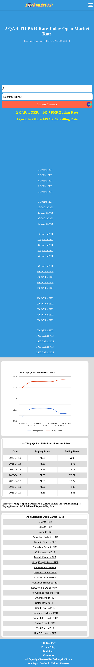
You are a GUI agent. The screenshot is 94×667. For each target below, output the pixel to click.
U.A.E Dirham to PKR (45, 633)
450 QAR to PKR (45, 288)
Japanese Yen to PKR (45, 572)
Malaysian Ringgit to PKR (45, 582)
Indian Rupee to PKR (45, 567)
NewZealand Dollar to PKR (45, 588)
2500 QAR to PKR (45, 352)
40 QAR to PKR (45, 250)
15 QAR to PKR (45, 207)
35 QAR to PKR (45, 218)
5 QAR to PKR (45, 202)
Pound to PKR (45, 532)
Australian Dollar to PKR (45, 537)
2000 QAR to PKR (45, 347)
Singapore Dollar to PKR (45, 613)
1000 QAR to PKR (45, 336)
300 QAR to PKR (45, 309)
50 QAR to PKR (45, 266)
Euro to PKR (45, 527)
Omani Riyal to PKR (45, 598)
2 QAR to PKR (45, 169)
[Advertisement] (47, 65)
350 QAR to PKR (45, 282)
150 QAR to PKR (45, 271)
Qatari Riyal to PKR (45, 603)
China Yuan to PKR (45, 552)
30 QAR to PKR (45, 245)
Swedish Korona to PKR (45, 618)
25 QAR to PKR (45, 213)
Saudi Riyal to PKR (45, 608)
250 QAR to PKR (45, 277)
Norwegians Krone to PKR (45, 593)
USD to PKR (45, 522)
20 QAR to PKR (45, 239)
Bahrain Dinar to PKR (45, 542)
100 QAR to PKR (45, 298)
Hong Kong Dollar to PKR (45, 562)
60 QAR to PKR (45, 256)
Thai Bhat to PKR (45, 628)
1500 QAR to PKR (45, 341)
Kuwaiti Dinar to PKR (45, 577)
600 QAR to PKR (45, 320)
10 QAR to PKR (45, 234)
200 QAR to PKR (45, 303)
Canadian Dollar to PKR (45, 547)
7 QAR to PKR (45, 191)
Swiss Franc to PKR (45, 623)
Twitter (54, 663)
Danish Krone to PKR (45, 557)
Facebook (44, 663)
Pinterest (64, 663)
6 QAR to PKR (45, 186)
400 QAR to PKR (45, 314)
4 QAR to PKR (45, 180)
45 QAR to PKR (45, 224)
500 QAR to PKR (45, 330)
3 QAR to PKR (45, 175)
